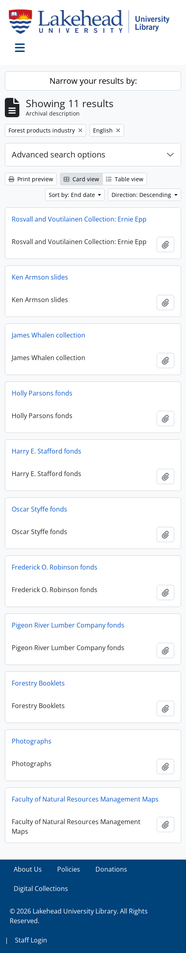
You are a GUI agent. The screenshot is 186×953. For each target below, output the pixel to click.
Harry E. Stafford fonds (46, 451)
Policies (68, 869)
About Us (28, 869)
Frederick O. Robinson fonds (54, 567)
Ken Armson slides (40, 277)
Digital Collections (41, 888)
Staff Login (31, 940)
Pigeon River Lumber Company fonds (68, 625)
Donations (111, 869)
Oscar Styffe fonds (39, 509)
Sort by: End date (73, 195)
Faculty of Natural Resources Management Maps (85, 799)
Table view (124, 179)
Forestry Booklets (38, 683)
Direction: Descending (142, 195)
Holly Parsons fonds (42, 393)
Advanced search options (58, 154)
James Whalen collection (48, 335)
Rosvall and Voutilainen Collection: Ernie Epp (79, 219)
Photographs (32, 741)
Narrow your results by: (93, 80)
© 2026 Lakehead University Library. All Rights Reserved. (79, 916)
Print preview (30, 179)
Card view (81, 179)
